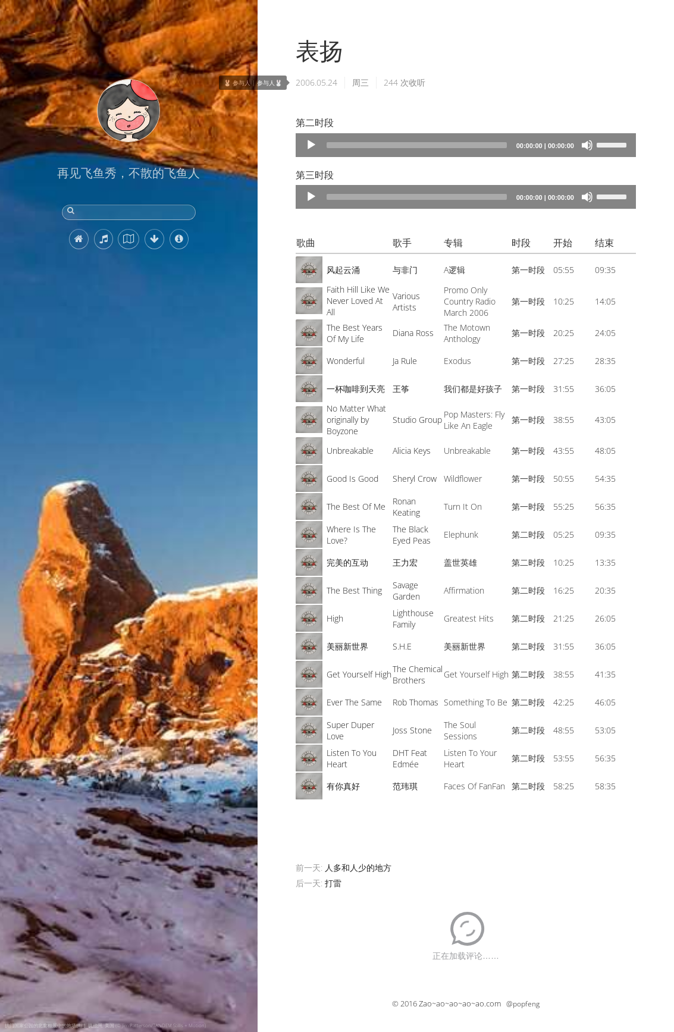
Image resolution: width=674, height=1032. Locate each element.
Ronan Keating (406, 506)
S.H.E (402, 646)
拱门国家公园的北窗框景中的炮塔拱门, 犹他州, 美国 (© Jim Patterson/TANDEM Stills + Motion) (105, 1025)
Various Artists (406, 301)
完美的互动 (347, 562)
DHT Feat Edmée (410, 758)
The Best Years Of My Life (355, 333)
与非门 (405, 269)
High (335, 618)
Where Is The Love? (351, 534)
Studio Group (417, 419)
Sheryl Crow (415, 478)
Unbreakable (350, 450)
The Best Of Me (356, 506)
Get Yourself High (359, 674)
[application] (466, 145)
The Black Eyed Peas (412, 534)
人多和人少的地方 (358, 867)
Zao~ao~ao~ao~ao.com (460, 1003)
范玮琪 (405, 786)
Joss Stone (412, 730)
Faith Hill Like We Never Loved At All (358, 301)
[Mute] (587, 145)
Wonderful (346, 360)
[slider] (417, 145)
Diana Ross (413, 332)
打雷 (333, 883)
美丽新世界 (347, 646)
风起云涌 (343, 269)
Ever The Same (354, 702)
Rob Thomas (415, 702)
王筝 (401, 388)
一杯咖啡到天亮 (356, 388)
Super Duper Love (350, 730)
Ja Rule (405, 360)
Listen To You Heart (352, 758)
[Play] (311, 145)
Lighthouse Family (413, 618)
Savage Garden (406, 590)
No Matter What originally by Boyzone (356, 420)
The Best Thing (354, 590)
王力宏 (405, 562)
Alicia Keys (412, 450)
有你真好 (343, 786)
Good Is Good (352, 478)
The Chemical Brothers (418, 674)
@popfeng (523, 1003)
